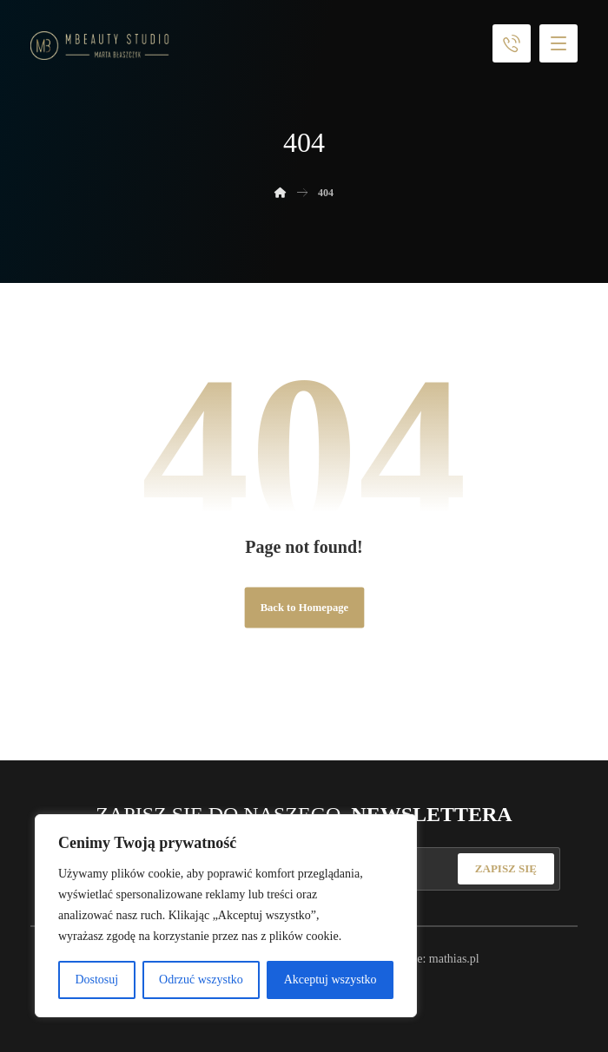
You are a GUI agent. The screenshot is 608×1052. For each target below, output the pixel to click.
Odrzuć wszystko (201, 979)
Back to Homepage (303, 608)
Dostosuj (96, 979)
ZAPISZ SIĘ (506, 868)
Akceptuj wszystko (330, 979)
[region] (226, 915)
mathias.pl (454, 958)
